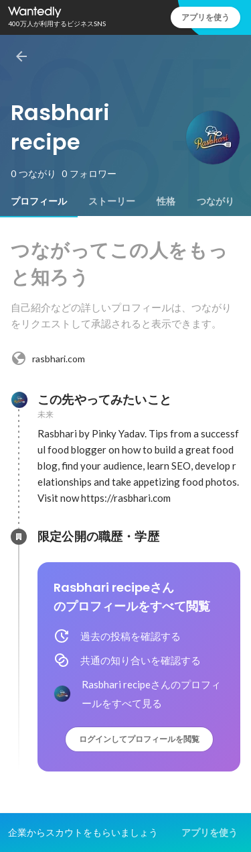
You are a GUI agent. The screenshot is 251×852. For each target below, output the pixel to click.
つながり (215, 201)
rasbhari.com (48, 358)
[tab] (39, 201)
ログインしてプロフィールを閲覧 (139, 739)
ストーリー (111, 201)
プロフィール (39, 201)
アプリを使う (205, 17)
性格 (166, 201)
